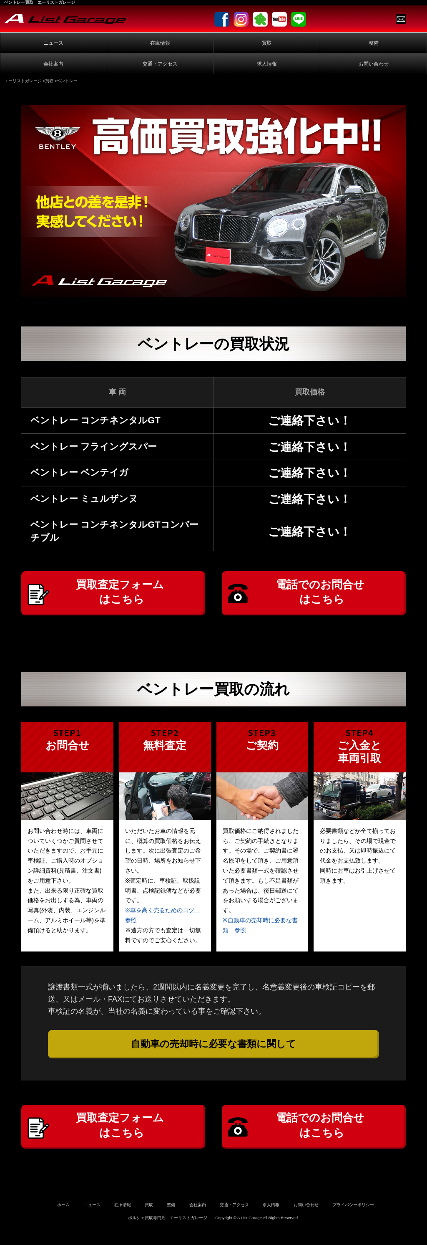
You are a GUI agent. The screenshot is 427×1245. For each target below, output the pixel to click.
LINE (298, 19)
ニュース (53, 43)
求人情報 (267, 64)
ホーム (63, 1219)
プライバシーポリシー (353, 1219)
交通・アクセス (160, 64)
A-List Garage (65, 19)
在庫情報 (160, 43)
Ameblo (260, 19)
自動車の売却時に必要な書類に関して (213, 1050)
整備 (374, 43)
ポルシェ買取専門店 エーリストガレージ (167, 1231)
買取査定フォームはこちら (121, 595)
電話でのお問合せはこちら (321, 595)
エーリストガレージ (23, 80)
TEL (415, 19)
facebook (221, 19)
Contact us (401, 19)
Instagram (241, 19)
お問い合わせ (374, 64)
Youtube (279, 19)
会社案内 (53, 64)
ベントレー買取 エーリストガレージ (39, 2)
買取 (267, 43)
